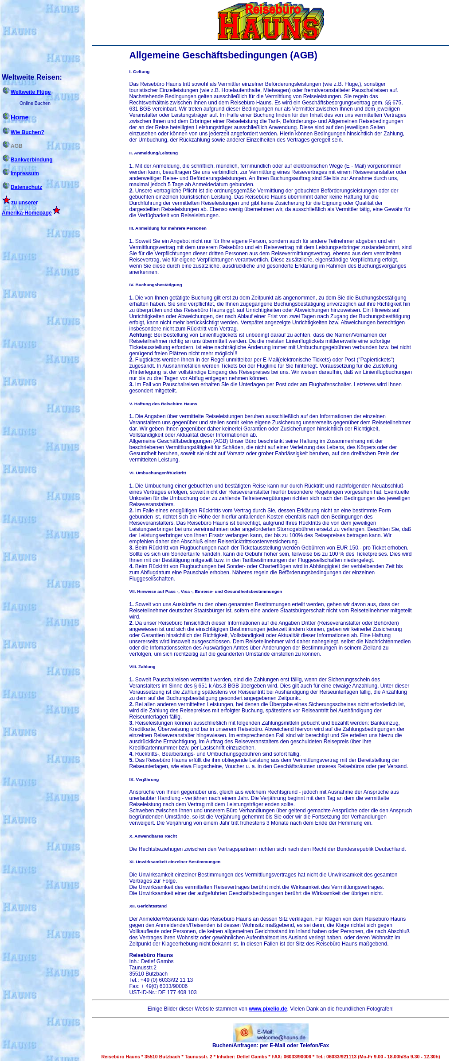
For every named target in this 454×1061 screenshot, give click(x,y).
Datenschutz (22, 187)
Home (15, 117)
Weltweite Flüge (26, 92)
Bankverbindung (27, 160)
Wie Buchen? (23, 132)
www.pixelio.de (268, 1009)
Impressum (20, 173)
